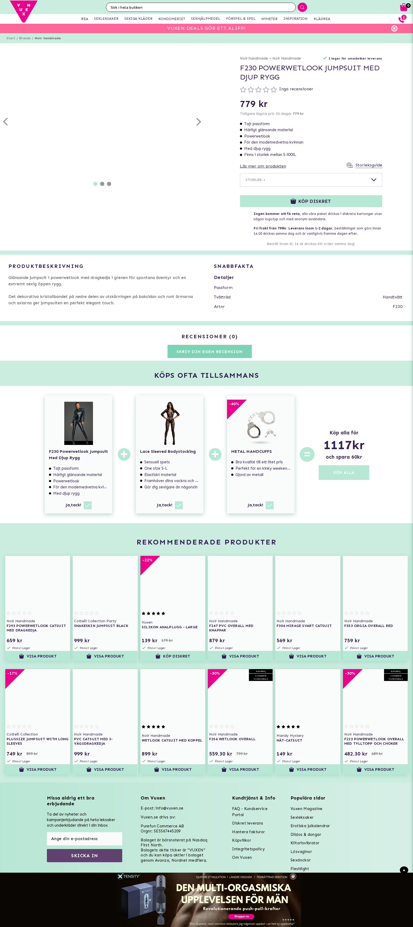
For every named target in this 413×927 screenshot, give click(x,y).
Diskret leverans (247, 823)
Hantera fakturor (248, 832)
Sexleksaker (302, 817)
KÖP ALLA (344, 472)
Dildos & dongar (306, 834)
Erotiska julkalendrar (310, 825)
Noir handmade (48, 38)
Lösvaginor (301, 851)
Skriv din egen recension (209, 351)
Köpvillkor (241, 840)
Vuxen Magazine (307, 808)
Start (11, 38)
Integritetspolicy (248, 849)
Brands (25, 38)
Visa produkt (38, 656)
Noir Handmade (286, 58)
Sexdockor (301, 860)
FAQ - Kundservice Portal (250, 811)
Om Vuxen (242, 857)
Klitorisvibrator (305, 843)
